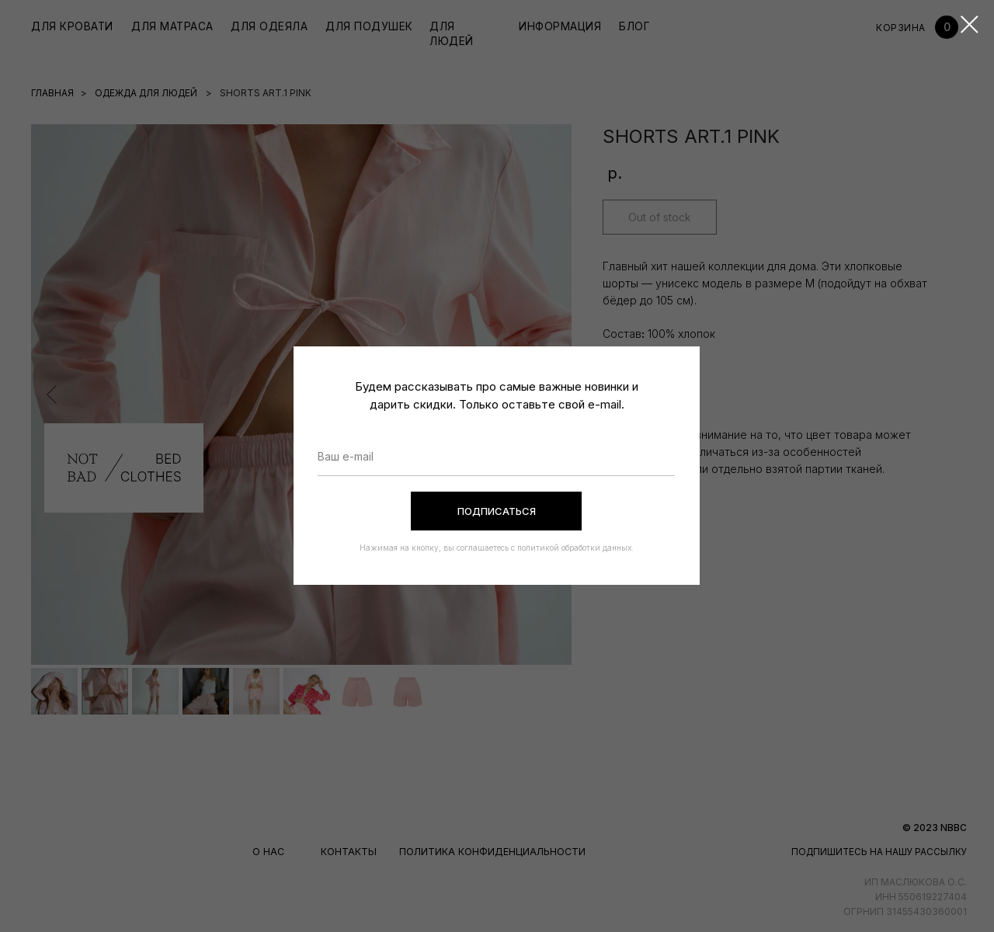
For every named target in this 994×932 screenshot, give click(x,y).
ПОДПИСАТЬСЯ (496, 511)
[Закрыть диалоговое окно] (969, 24)
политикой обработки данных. (574, 547)
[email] (496, 456)
